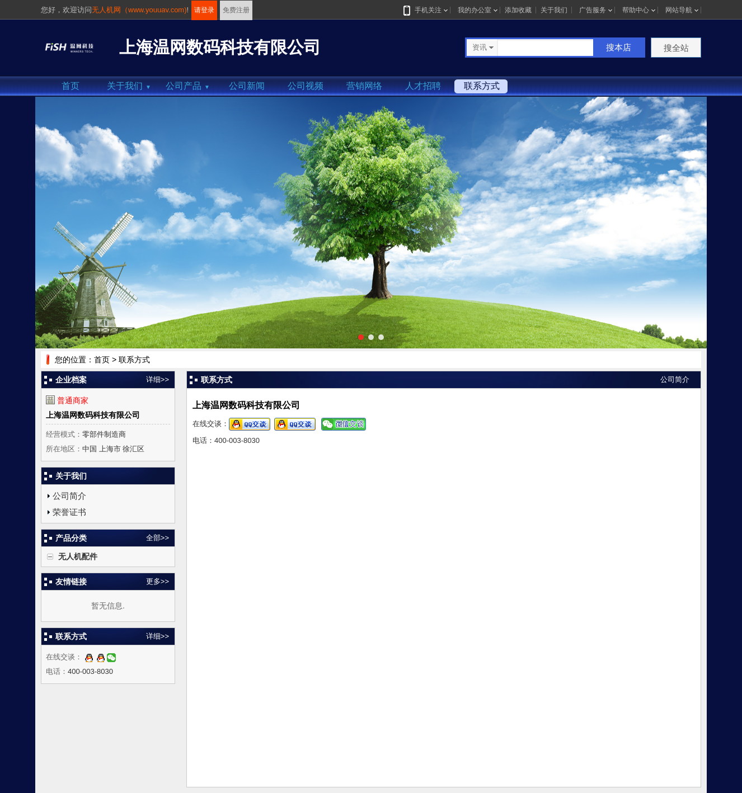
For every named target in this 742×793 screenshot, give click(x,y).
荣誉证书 (69, 512)
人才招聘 (423, 86)
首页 (70, 86)
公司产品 (188, 86)
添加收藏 (518, 10)
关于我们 (554, 10)
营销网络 (364, 86)
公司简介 (69, 496)
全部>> (157, 538)
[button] (361, 337)
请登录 (204, 10)
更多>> (157, 581)
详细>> (157, 379)
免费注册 (236, 10)
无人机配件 (77, 556)
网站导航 (678, 10)
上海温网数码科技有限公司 (93, 414)
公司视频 (305, 86)
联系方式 (482, 86)
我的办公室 (474, 10)
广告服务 (592, 10)
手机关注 (426, 10)
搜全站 (676, 48)
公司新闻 (247, 86)
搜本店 (618, 47)
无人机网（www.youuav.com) (139, 10)
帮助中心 (635, 10)
